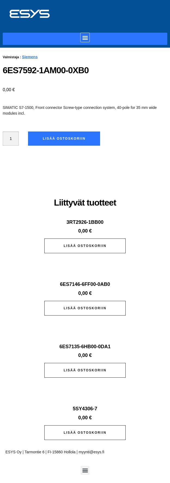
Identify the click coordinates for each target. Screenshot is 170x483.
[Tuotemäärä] (11, 139)
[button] (85, 37)
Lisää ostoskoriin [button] (85, 246)
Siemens (30, 57)
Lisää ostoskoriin (64, 138)
